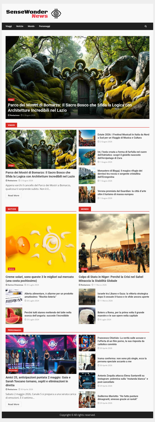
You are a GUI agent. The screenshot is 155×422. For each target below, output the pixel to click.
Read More (13, 195)
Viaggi (9, 26)
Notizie (19, 26)
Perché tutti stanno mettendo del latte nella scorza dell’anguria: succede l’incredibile (14, 315)
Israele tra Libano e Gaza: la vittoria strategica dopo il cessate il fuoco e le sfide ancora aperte (87, 297)
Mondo (31, 26)
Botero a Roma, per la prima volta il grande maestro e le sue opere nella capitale (87, 315)
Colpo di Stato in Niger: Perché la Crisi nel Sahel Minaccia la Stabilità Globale (114, 243)
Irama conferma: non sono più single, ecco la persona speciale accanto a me (87, 362)
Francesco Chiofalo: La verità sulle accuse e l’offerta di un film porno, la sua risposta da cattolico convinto (87, 343)
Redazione (15, 115)
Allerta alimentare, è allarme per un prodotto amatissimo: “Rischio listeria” (14, 297)
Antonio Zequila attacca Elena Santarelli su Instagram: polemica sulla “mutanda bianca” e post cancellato (87, 380)
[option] (77, 77)
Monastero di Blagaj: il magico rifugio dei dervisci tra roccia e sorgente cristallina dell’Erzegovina (87, 176)
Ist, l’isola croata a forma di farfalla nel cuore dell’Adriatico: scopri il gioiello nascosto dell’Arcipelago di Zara (87, 157)
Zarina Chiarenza (15, 285)
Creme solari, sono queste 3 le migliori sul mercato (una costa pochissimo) (41, 243)
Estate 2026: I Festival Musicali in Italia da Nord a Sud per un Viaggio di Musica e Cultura (87, 138)
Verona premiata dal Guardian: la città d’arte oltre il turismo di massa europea (87, 194)
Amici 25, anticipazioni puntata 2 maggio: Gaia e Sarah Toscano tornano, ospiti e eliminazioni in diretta (41, 354)
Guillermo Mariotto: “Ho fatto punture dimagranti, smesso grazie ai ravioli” (87, 399)
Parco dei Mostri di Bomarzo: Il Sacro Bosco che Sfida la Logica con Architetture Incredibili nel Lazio (77, 77)
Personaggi (44, 26)
